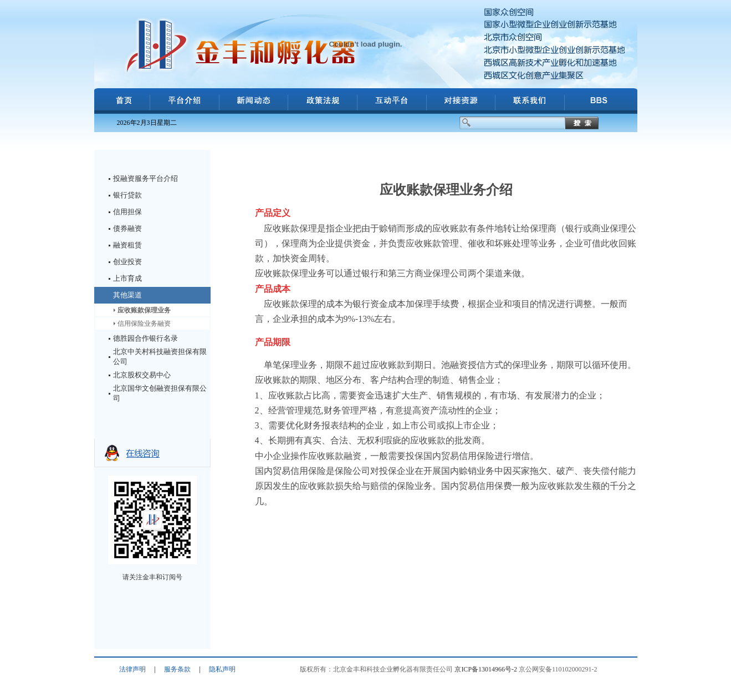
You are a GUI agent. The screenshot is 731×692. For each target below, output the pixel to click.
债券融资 (127, 228)
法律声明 (132, 669)
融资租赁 (127, 245)
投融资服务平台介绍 (145, 178)
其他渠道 (127, 295)
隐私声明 (222, 669)
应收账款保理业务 (144, 310)
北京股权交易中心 (142, 375)
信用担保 (127, 212)
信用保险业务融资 (144, 323)
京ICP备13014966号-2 (485, 669)
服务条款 (177, 669)
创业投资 (127, 261)
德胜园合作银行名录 (145, 338)
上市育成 (127, 278)
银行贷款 (127, 195)
